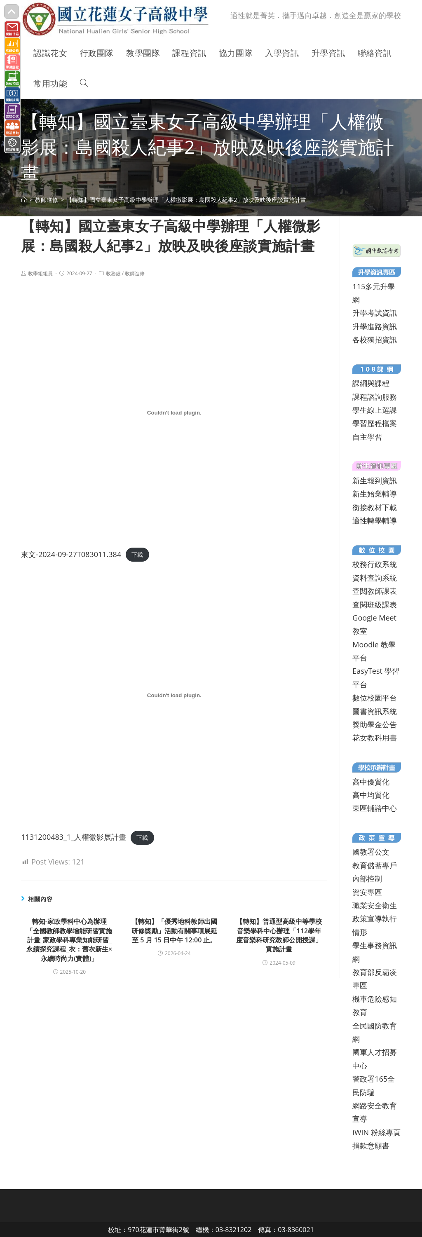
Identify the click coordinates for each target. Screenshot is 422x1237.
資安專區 (367, 892)
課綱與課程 (370, 383)
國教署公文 (370, 852)
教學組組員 (40, 273)
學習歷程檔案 (374, 423)
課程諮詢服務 (374, 397)
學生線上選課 (374, 410)
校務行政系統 (374, 564)
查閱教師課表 (374, 591)
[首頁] (24, 200)
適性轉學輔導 (374, 520)
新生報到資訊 (374, 480)
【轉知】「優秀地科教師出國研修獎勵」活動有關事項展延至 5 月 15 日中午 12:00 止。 (174, 930)
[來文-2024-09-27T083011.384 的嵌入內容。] (174, 412)
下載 (137, 555)
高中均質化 (370, 795)
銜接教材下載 (374, 507)
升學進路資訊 (374, 326)
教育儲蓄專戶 (374, 865)
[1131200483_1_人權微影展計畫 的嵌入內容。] (174, 695)
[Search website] (84, 83)
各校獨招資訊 (374, 339)
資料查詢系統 (374, 578)
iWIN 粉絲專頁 (376, 1132)
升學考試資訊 (374, 313)
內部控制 (367, 878)
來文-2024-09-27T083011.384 (71, 554)
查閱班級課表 (374, 604)
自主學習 (367, 437)
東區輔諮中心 (374, 808)
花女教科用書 (374, 738)
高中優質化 (370, 782)
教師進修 (135, 273)
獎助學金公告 (374, 724)
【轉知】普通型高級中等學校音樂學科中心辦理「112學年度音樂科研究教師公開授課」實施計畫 (279, 935)
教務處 (113, 273)
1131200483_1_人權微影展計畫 (73, 837)
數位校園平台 (374, 698)
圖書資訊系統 (374, 711)
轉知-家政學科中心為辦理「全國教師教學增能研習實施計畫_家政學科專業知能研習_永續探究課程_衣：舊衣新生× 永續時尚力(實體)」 (69, 940)
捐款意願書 (370, 1145)
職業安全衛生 (374, 905)
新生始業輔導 (374, 494)
